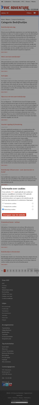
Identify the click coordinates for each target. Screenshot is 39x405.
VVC (12, 192)
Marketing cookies (9, 209)
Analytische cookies (10, 206)
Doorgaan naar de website (14, 215)
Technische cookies (10, 203)
